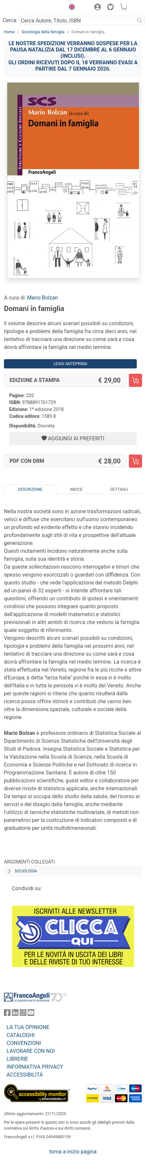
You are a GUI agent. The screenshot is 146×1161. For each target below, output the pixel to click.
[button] (70, 8)
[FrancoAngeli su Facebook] (7, 1014)
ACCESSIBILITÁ (25, 1075)
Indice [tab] (76, 489)
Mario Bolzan (42, 298)
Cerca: (10, 20)
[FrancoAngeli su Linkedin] (15, 1014)
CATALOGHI (21, 1035)
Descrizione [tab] (30, 489)
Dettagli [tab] (119, 489)
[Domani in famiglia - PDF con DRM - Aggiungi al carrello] (135, 461)
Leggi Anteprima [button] (70, 363)
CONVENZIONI (24, 1043)
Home (9, 32)
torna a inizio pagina (73, 1151)
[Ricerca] (139, 20)
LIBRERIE (17, 1059)
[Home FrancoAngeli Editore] (26, 8)
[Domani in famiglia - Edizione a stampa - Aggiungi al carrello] (135, 380)
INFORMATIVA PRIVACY (35, 1067)
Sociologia (26, 871)
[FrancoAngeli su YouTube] (31, 1014)
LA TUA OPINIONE (28, 1027)
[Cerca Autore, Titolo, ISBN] (76, 20)
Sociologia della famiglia (43, 32)
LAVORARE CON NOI (31, 1051)
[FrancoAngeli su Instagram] (23, 1014)
